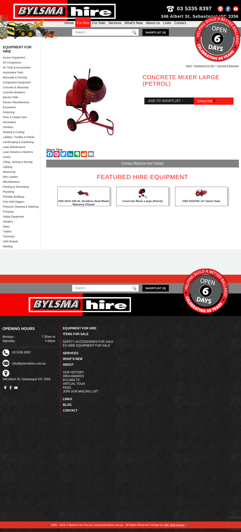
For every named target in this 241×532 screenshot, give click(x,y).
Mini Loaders (10, 180)
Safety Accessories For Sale (88, 345)
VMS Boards (10, 244)
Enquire (207, 104)
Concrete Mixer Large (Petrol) (142, 204)
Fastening (9, 115)
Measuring (9, 175)
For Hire (83, 26)
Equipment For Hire (17, 53)
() (155, 35)
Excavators (9, 110)
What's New (134, 26)
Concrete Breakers (14, 95)
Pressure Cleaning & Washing (20, 210)
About (68, 368)
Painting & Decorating (16, 190)
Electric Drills (10, 100)
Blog (67, 408)
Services (114, 26)
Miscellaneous (11, 185)
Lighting (7, 170)
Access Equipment (14, 61)
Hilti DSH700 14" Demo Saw (201, 204)
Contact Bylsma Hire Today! (142, 167)
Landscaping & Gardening (18, 145)
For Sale (98, 26)
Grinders (8, 130)
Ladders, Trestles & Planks (19, 140)
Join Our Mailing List (80, 395)
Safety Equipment (13, 220)
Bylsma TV (71, 383)
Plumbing (8, 195)
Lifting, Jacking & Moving (17, 165)
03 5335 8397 (197, 8)
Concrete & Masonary (16, 90)
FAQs (67, 391)
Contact (180, 26)
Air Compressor (12, 65)
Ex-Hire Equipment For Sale (86, 349)
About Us (153, 26)
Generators (9, 125)
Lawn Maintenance (14, 150)
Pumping (8, 215)
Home (69, 26)
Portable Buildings (13, 200)
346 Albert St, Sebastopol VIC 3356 (200, 16)
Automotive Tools (13, 75)
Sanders (8, 225)
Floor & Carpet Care (15, 120)
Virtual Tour (74, 387)
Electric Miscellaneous (16, 105)
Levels (7, 160)
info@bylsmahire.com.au (29, 367)
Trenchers (9, 239)
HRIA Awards (73, 379)
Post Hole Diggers (13, 205)
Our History (73, 376)
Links (167, 26)
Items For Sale (75, 337)
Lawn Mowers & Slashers (18, 155)
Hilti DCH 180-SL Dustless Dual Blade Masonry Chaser (83, 206)
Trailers (7, 234)
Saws (6, 229)
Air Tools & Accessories (17, 70)
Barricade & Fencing (15, 80)
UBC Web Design (174, 528)
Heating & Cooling (13, 135)
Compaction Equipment (17, 85)
